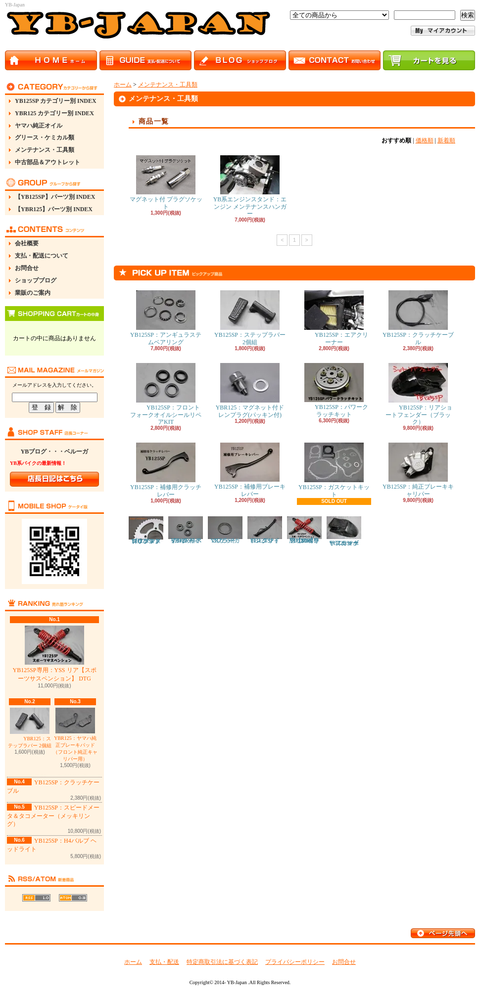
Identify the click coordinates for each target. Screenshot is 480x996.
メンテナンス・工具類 (44, 149)
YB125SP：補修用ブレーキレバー (250, 470)
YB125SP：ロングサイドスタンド (264, 530)
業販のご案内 (32, 292)
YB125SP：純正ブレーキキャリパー (418, 470)
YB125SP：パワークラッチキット (334, 390)
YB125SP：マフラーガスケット (225, 530)
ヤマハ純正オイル (38, 125)
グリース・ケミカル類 (44, 137)
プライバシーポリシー (295, 961)
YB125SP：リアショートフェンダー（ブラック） (418, 394)
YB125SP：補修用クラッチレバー (165, 470)
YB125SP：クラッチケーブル (418, 317)
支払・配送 (164, 961)
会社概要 (27, 243)
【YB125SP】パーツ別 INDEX (55, 196)
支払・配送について (41, 255)
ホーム (123, 84)
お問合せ (27, 268)
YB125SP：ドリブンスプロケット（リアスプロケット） (146, 530)
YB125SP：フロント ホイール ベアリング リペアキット (185, 530)
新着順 (446, 140)
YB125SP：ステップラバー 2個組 (250, 317)
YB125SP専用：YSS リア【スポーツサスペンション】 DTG (54, 654)
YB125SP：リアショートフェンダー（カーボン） (344, 531)
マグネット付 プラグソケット (166, 182)
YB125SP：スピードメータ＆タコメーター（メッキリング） (53, 816)
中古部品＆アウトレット (47, 162)
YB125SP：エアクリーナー (334, 317)
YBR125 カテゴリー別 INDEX (54, 113)
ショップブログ (35, 280)
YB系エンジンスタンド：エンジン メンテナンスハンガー (250, 186)
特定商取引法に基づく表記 (222, 961)
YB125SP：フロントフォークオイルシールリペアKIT (165, 394)
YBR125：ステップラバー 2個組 (29, 728)
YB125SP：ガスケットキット (334, 470)
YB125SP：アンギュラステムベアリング (165, 317)
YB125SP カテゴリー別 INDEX (55, 100)
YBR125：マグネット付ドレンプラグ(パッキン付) (250, 390)
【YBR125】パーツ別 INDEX (54, 209)
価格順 (424, 140)
